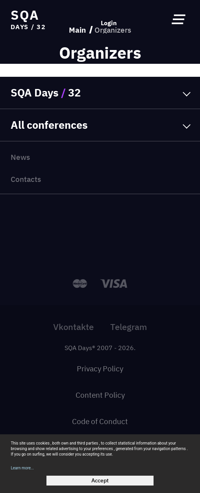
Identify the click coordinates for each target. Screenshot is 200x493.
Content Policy (100, 395)
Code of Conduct (100, 421)
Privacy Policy (100, 368)
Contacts (26, 179)
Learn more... (22, 468)
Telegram (128, 326)
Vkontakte (73, 326)
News (20, 157)
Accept (100, 480)
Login (109, 23)
